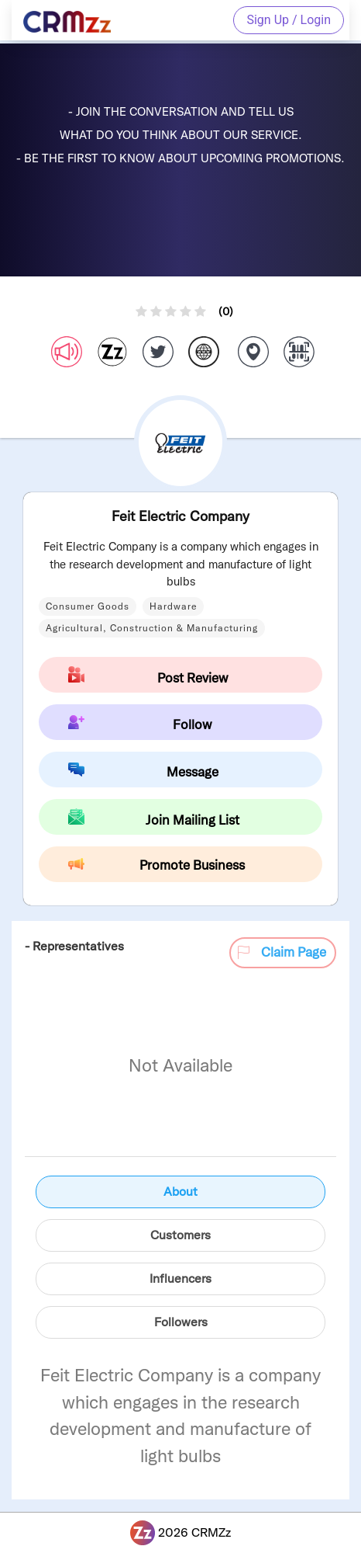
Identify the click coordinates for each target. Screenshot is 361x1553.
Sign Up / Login (288, 19)
